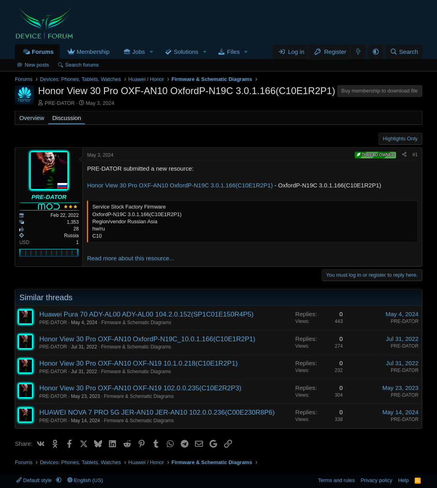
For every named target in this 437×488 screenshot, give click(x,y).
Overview (31, 117)
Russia (71, 235)
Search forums (82, 65)
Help (403, 480)
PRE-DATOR (60, 103)
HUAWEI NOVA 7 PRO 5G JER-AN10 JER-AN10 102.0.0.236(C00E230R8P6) (157, 412)
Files (233, 51)
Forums (43, 51)
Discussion (66, 117)
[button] (151, 51)
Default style (34, 480)
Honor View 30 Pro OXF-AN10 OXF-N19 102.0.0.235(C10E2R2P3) (140, 388)
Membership (93, 51)
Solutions (186, 51)
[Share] (404, 154)
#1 (414, 154)
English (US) (85, 480)
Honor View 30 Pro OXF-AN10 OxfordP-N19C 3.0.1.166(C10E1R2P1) (180, 185)
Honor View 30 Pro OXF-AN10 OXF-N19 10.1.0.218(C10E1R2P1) (138, 363)
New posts (37, 65)
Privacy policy (376, 480)
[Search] (404, 51)
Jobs (138, 51)
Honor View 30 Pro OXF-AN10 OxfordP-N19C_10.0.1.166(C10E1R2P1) (147, 339)
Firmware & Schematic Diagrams (136, 322)
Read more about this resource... (130, 258)
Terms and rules (336, 480)
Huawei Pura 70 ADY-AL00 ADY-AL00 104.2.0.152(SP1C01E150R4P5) (146, 314)
